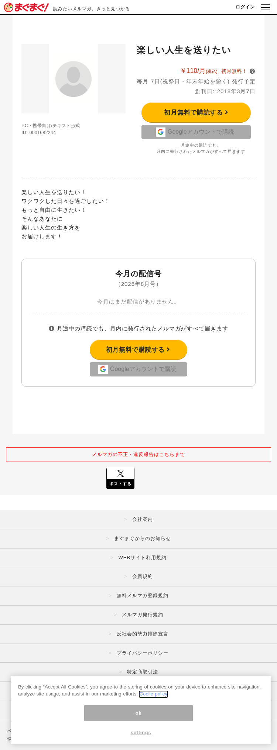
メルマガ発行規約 (142, 614)
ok (139, 716)
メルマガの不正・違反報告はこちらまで (138, 454)
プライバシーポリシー (142, 653)
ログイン (245, 7)
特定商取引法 (142, 671)
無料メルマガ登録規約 (142, 595)
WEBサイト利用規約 (142, 557)
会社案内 (142, 519)
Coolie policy (153, 697)
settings (141, 736)
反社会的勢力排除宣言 (142, 634)
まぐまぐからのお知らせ (142, 538)
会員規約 (142, 576)
